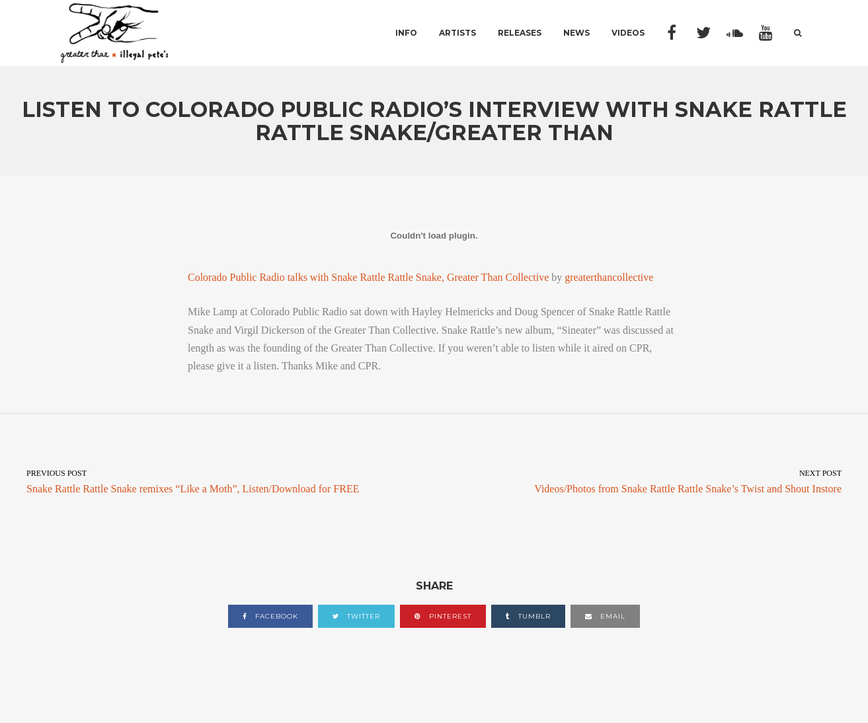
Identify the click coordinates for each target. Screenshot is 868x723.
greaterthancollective (609, 277)
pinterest (442, 616)
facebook (270, 616)
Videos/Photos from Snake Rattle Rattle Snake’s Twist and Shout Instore (651, 480)
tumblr (528, 616)
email (605, 616)
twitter (356, 616)
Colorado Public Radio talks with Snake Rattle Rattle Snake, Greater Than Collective (368, 277)
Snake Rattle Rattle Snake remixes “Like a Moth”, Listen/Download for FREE (217, 480)
